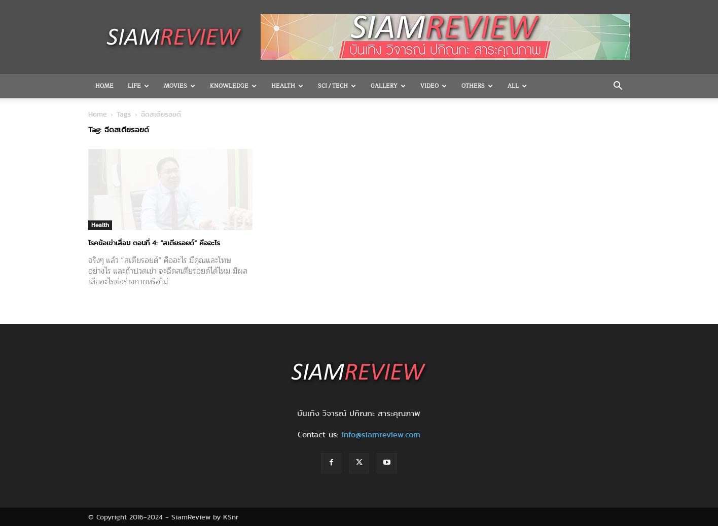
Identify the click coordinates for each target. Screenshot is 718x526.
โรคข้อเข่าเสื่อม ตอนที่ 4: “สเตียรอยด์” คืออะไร (154, 243)
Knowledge (233, 86)
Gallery (388, 86)
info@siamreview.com (380, 434)
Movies (179, 86)
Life (138, 86)
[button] (617, 86)
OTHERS (477, 86)
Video (433, 86)
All (517, 86)
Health (287, 86)
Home (104, 86)
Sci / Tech (337, 86)
